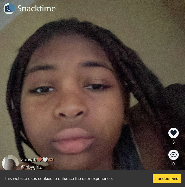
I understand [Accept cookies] (166, 178)
